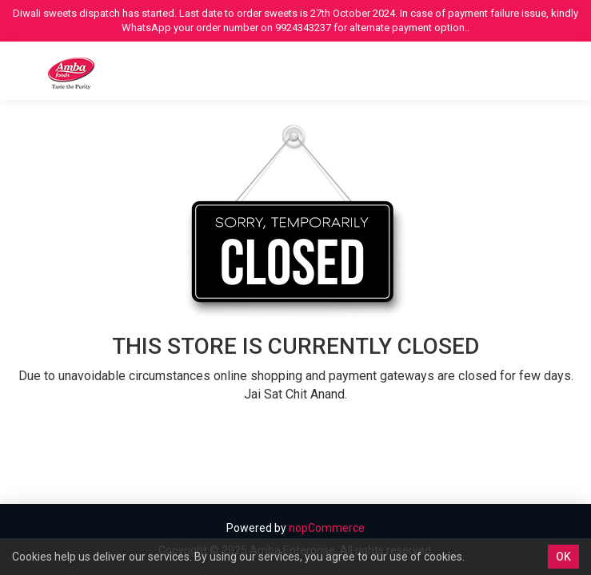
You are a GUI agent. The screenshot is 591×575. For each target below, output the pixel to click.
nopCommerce (327, 527)
